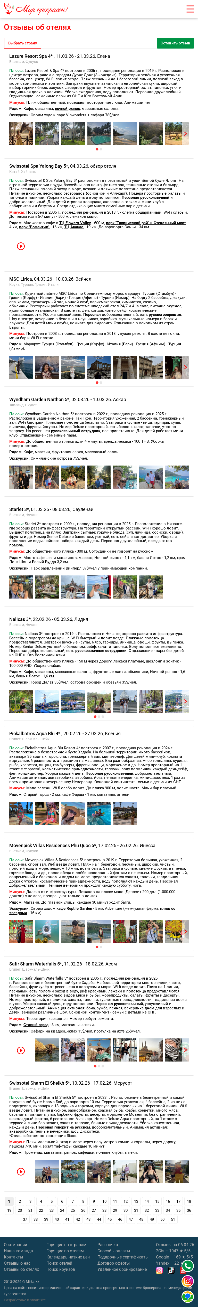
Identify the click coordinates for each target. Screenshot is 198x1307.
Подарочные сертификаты (122, 1257)
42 (78, 1219)
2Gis (160, 1250)
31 (136, 1210)
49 (152, 1219)
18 (189, 1201)
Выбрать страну (22, 43)
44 (99, 1219)
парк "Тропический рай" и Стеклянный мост (146, 223)
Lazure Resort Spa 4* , (32, 56)
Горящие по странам (66, 1244)
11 (115, 1201)
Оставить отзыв (175, 43)
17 (178, 1201)
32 (147, 1210)
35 (178, 1210)
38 (36, 1219)
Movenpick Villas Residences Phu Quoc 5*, (53, 845)
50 (162, 1219)
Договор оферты (113, 1263)
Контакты (13, 1257)
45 (110, 1219)
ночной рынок (67, 108)
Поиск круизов (60, 1269)
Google (162, 1257)
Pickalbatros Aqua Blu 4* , (36, 733)
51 (173, 1219)
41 (67, 1219)
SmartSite (38, 1300)
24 (62, 1210)
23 (52, 1210)
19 (9, 1210)
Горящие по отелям (65, 1250)
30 (125, 1210)
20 (20, 1210)
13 (136, 1201)
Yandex (162, 1263)
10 (104, 1201)
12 (125, 1201)
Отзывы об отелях (21, 1269)
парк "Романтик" (34, 227)
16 (168, 1201)
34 (168, 1210)
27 (94, 1210)
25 (73, 1210)
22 (41, 1210)
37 (25, 1219)
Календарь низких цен (68, 1257)
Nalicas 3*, (21, 619)
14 (147, 1201)
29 (115, 1210)
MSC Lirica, (21, 279)
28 (104, 1210)
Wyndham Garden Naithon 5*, (40, 399)
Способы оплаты (113, 1250)
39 (46, 1219)
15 (157, 1201)
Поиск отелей (59, 1263)
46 (120, 1219)
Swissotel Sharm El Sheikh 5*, (40, 1083)
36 (189, 1210)
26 (83, 1210)
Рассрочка (107, 1244)
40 (57, 1219)
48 (141, 1219)
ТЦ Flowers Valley (75, 223)
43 (88, 1219)
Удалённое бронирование (122, 1269)
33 (157, 1210)
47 (131, 1219)
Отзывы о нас (17, 1263)
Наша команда (18, 1250)
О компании (15, 1244)
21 (30, 1210)
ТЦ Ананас (74, 227)
